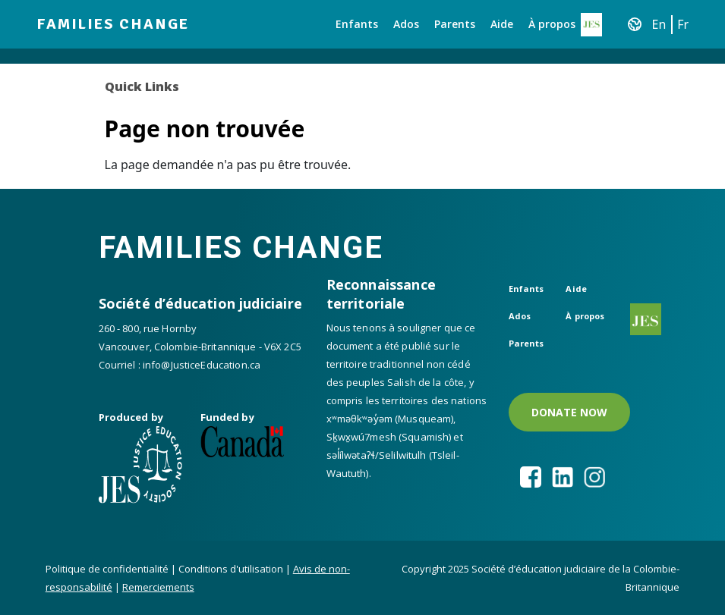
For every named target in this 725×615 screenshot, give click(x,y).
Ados (406, 24)
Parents (454, 24)
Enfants (357, 24)
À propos (551, 24)
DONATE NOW (569, 412)
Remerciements (158, 587)
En (659, 24)
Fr (683, 24)
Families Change (112, 23)
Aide (501, 24)
